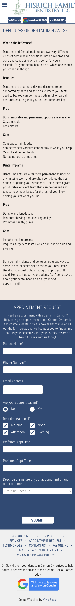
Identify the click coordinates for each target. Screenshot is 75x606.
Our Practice (50, 536)
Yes (40, 408)
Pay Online (60, 545)
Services (16, 540)
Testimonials (12, 545)
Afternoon (18, 432)
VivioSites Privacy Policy (35, 555)
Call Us (16, 20)
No (13, 408)
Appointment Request (45, 540)
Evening (43, 432)
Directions (59, 20)
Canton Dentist (22, 536)
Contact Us (37, 545)
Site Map (19, 550)
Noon (41, 425)
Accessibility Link (45, 550)
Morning (17, 425)
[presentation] (33, 508)
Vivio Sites (49, 599)
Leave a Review (37, 20)
